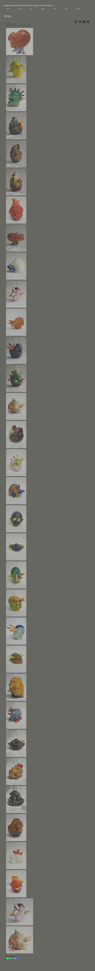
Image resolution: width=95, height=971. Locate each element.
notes (66, 9)
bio (31, 9)
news (7, 9)
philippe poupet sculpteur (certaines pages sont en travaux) (28, 5)
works (19, 9)
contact (78, 9)
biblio (42, 9)
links (54, 9)
